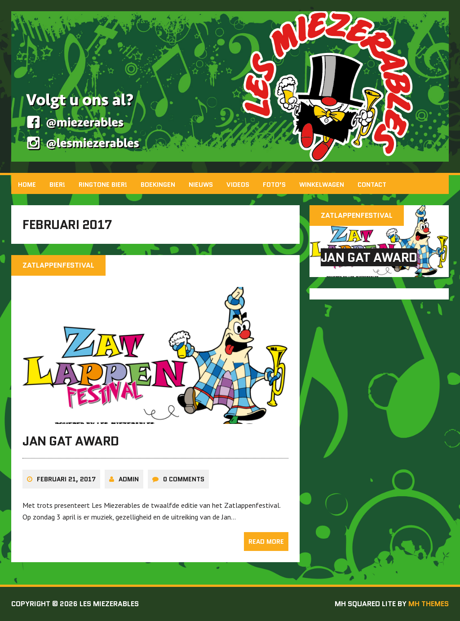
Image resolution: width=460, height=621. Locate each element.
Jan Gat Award (70, 441)
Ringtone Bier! (103, 184)
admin (129, 479)
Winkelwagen (321, 184)
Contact (372, 184)
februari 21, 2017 (66, 479)
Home (27, 184)
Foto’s (274, 184)
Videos (237, 184)
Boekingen (158, 184)
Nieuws (201, 184)
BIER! (57, 184)
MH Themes (428, 604)
